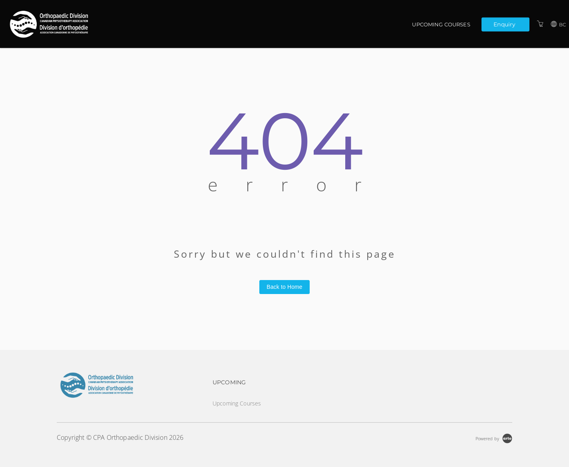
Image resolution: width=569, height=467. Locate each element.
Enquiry (504, 24)
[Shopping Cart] (540, 24)
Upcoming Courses (441, 24)
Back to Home (284, 287)
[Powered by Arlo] (493, 438)
